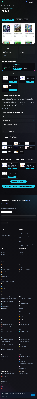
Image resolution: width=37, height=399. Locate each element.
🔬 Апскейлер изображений (5, 269)
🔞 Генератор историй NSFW (5, 379)
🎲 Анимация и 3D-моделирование (6, 267)
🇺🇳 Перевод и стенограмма (5, 306)
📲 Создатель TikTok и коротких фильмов (25, 272)
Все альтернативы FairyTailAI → (18, 181)
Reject (28, 394)
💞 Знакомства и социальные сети (24, 356)
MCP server (3, 254)
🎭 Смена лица (3, 288)
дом (2, 5)
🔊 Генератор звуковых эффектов (6, 296)
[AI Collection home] (3, 2)
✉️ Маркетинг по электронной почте (7, 347)
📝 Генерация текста (22, 305)
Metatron (14, 66)
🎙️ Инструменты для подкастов (6, 303)
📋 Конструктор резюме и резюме (24, 339)
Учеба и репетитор (14, 5)
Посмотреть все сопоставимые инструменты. (8, 155)
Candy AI (21, 254)
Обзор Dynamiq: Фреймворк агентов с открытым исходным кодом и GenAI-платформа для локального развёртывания (27, 244)
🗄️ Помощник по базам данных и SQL (7, 331)
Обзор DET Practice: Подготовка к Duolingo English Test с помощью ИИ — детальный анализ (26, 240)
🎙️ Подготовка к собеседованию (24, 341)
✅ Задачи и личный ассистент (24, 324)
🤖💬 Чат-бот (3, 359)
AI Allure (20, 255)
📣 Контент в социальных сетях (6, 346)
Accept (33, 394)
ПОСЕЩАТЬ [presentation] (17, 68)
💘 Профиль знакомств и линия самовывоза (26, 363)
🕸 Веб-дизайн (3, 322)
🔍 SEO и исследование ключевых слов (7, 339)
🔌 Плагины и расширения (5, 329)
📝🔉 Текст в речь (4, 308)
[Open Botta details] (5, 86)
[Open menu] (35, 2)
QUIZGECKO (28, 76)
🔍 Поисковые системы (4, 358)
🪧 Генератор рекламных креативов (6, 341)
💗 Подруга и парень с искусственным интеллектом (9, 386)
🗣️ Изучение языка (22, 361)
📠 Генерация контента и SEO (24, 303)
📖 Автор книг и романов (23, 296)
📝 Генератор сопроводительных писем (25, 301)
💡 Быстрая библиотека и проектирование (26, 298)
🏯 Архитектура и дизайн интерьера (6, 271)
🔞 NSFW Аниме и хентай (5, 376)
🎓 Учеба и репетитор (22, 368)
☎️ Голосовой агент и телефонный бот (7, 301)
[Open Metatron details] (7, 67)
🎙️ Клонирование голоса (5, 304)
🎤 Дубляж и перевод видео (23, 267)
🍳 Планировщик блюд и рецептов (24, 327)
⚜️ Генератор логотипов (5, 276)
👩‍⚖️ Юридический (22, 349)
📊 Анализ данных (4, 354)
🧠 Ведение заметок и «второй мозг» (25, 322)
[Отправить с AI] (29, 2)
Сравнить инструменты (5, 233)
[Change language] (4, 223)
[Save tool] (26, 19)
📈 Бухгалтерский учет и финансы (24, 337)
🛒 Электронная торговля (23, 348)
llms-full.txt (3, 252)
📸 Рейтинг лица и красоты (5, 284)
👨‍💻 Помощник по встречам (23, 331)
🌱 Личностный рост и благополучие (25, 326)
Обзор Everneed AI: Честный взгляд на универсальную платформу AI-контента (26, 233)
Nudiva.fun (21, 252)
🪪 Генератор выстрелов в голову (6, 274)
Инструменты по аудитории (5, 235)
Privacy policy (4, 396)
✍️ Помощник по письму (23, 316)
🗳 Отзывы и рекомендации (23, 373)
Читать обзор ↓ (18, 19)
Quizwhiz (10, 76)
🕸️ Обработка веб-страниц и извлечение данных (8, 327)
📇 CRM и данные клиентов (5, 337)
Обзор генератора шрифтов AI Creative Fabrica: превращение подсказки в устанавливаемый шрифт (27, 236)
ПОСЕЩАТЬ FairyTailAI (8, 19)
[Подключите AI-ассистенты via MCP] (18, 216)
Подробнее (25, 68)
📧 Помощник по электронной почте (7, 349)
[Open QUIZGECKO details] (22, 78)
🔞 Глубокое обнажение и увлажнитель (7, 383)
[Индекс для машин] (18, 220)
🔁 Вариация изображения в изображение (7, 272)
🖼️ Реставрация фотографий (5, 286)
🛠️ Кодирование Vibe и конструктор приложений (9, 324)
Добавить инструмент (6, 212)
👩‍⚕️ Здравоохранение (22, 354)
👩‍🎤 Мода (2, 279)
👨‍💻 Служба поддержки (22, 346)
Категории (6, 5)
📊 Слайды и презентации (23, 344)
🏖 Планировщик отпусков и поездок (25, 329)
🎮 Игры (20, 358)
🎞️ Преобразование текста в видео (24, 269)
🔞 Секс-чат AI (3, 388)
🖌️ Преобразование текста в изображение (7, 281)
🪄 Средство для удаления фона (6, 291)
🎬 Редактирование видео (23, 271)
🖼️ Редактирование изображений (6, 283)
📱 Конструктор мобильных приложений (7, 326)
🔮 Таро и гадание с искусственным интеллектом (27, 366)
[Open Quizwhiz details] (5, 78)
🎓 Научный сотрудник (4, 356)
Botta (10, 85)
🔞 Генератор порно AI (4, 381)
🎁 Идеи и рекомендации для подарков (25, 359)
